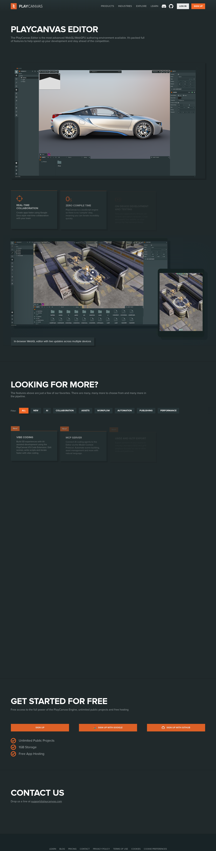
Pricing (72, 849)
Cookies (136, 849)
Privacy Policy (101, 849)
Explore (141, 6)
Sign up (40, 727)
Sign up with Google (108, 727)
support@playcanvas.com (46, 801)
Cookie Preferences (155, 849)
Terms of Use (120, 849)
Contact (85, 849)
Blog (62, 849)
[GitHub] (171, 6)
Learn (154, 6)
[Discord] (164, 6)
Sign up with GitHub (176, 727)
